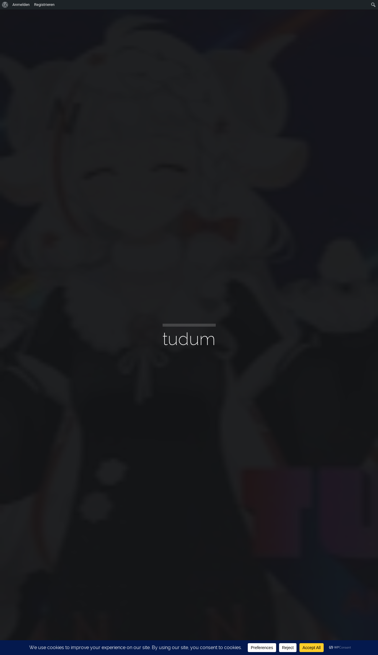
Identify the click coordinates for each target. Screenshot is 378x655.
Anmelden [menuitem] (21, 4)
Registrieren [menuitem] (44, 4)
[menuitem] (5, 4)
